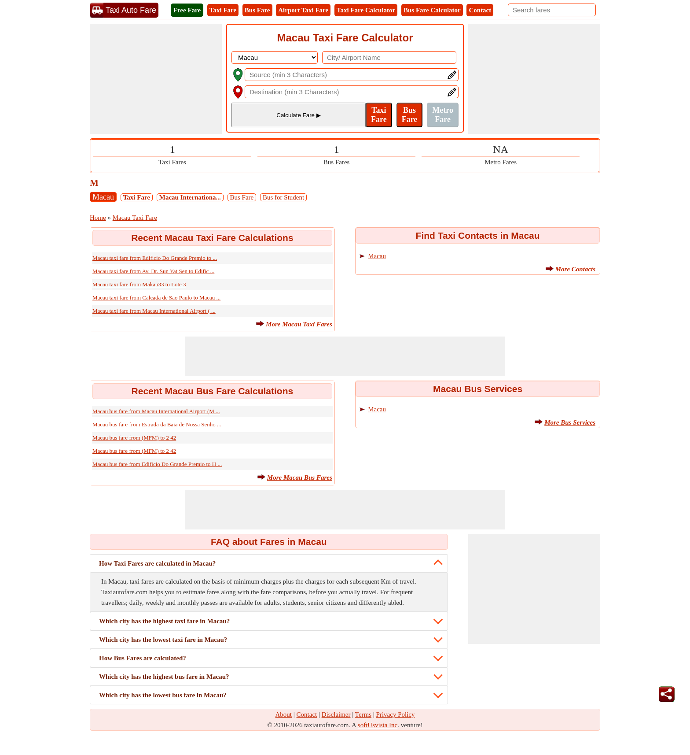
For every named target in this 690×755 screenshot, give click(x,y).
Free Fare (187, 10)
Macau (103, 196)
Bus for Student (283, 197)
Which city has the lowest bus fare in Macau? (163, 695)
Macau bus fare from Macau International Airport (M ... (156, 411)
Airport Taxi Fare (303, 10)
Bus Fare (257, 10)
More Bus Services (569, 422)
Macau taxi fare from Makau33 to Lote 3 (139, 284)
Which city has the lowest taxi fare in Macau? (163, 639)
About (283, 714)
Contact (480, 10)
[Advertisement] (156, 79)
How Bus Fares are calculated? (142, 658)
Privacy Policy (395, 714)
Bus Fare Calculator (432, 10)
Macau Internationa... (190, 197)
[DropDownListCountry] (274, 57)
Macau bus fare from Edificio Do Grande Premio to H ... (157, 464)
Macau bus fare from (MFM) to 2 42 (134, 437)
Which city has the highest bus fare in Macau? (164, 676)
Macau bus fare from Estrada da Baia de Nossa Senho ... (156, 424)
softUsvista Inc (377, 725)
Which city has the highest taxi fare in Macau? (164, 621)
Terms (363, 714)
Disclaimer (336, 714)
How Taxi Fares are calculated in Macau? (157, 563)
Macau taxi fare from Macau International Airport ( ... (154, 310)
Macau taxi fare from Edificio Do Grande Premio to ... (154, 258)
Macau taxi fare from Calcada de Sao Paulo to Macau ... (156, 297)
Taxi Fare (222, 10)
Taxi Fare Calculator (366, 10)
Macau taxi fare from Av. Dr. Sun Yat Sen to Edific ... (153, 271)
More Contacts (575, 269)
